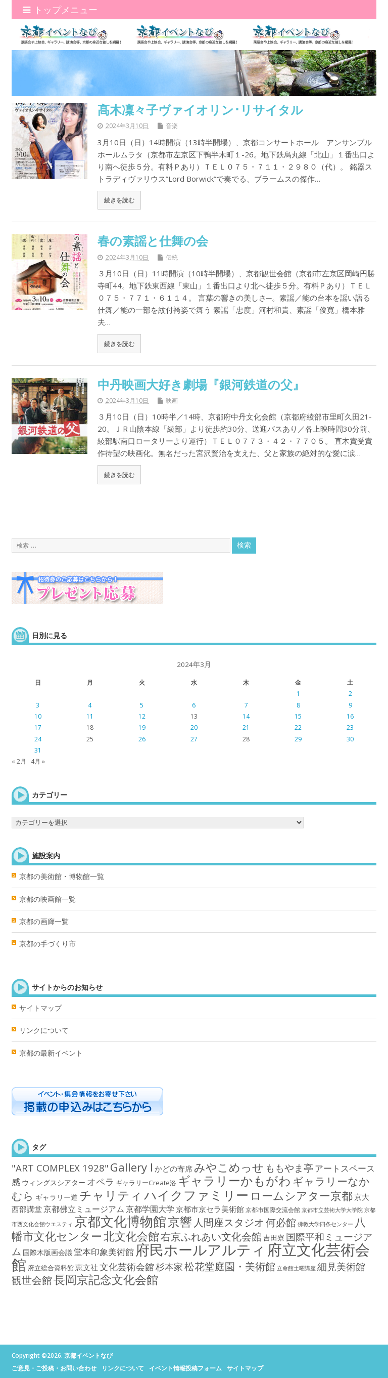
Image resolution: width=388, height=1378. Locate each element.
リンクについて (44, 1030)
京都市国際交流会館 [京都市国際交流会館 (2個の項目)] (273, 1209)
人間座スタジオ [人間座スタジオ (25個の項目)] (228, 1222)
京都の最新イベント (51, 1053)
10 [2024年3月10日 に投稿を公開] (37, 716)
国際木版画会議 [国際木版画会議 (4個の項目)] (47, 1252)
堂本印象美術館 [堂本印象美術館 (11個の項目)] (104, 1252)
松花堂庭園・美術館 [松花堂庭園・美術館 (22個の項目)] (229, 1266)
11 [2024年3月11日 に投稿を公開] (89, 716)
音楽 (172, 125)
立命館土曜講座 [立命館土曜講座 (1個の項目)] (296, 1268)
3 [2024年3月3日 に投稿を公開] (37, 705)
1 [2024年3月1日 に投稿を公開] (298, 693)
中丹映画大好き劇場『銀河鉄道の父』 (201, 384)
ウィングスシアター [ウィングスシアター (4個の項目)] (53, 1182)
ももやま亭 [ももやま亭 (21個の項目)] (289, 1168)
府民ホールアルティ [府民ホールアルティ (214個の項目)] (200, 1249)
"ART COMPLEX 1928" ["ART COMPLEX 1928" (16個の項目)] (60, 1167)
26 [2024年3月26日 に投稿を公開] (142, 739)
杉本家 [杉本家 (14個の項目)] (169, 1267)
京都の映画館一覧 (47, 899)
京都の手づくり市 (47, 943)
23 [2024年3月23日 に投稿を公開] (350, 727)
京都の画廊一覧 (44, 921)
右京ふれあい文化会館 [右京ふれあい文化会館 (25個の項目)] (211, 1236)
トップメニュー (60, 10)
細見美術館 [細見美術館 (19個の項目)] (341, 1266)
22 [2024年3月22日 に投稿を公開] (298, 727)
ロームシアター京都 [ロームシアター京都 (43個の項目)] (301, 1195)
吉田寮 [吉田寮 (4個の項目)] (273, 1237)
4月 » (38, 761)
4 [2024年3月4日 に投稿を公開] (89, 705)
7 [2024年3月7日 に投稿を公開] (246, 705)
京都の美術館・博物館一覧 (61, 876)
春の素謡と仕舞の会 (153, 240)
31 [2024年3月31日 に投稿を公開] (37, 750)
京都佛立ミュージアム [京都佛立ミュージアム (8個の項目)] (83, 1209)
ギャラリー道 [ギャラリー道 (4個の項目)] (56, 1197)
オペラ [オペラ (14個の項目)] (100, 1182)
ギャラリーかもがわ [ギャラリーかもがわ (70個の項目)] (234, 1181)
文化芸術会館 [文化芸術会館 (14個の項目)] (127, 1267)
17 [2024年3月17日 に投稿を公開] (37, 727)
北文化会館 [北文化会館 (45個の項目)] (131, 1235)
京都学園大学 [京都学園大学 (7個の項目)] (150, 1209)
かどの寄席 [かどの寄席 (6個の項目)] (173, 1168)
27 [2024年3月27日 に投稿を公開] (194, 739)
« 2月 (19, 761)
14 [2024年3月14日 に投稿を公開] (246, 716)
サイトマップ (40, 1008)
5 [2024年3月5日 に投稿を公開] (141, 705)
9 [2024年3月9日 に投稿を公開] (350, 705)
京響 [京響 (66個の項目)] (180, 1222)
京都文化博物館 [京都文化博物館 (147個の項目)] (120, 1221)
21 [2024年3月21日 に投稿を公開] (246, 727)
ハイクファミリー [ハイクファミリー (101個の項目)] (196, 1194)
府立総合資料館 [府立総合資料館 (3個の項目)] (51, 1267)
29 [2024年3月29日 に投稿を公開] (298, 739)
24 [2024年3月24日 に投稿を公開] (37, 739)
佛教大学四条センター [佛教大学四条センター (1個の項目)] (325, 1224)
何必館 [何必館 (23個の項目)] (281, 1222)
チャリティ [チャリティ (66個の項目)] (110, 1195)
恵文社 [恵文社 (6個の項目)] (86, 1267)
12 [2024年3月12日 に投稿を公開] (142, 716)
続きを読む (119, 200)
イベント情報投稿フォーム (185, 1368)
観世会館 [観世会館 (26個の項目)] (32, 1280)
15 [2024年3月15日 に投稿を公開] (298, 716)
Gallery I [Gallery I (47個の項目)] (131, 1167)
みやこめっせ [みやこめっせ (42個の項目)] (229, 1167)
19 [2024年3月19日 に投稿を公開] (142, 727)
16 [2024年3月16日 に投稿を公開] (350, 716)
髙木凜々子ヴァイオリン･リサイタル (200, 109)
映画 (172, 400)
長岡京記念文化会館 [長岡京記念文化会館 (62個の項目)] (106, 1279)
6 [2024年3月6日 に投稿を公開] (194, 705)
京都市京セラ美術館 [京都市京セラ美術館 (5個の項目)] (210, 1209)
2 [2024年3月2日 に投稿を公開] (350, 693)
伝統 (172, 257)
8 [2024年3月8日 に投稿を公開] (298, 705)
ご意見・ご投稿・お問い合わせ (54, 1368)
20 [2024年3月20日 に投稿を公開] (194, 727)
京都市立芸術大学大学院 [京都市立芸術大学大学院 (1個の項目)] (332, 1210)
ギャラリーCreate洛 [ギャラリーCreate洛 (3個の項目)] (146, 1182)
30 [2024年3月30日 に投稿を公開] (350, 739)
